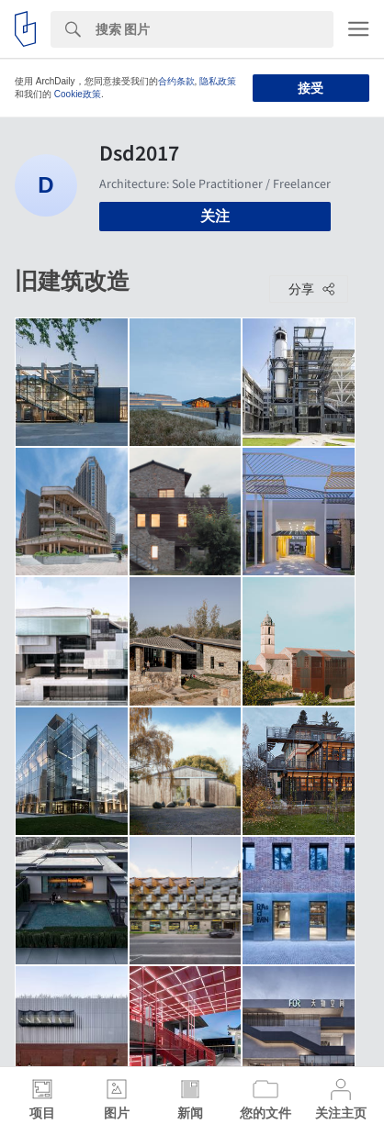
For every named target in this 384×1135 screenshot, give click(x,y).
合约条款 (176, 81)
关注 (215, 216)
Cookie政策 (77, 94)
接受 (310, 88)
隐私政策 (217, 81)
